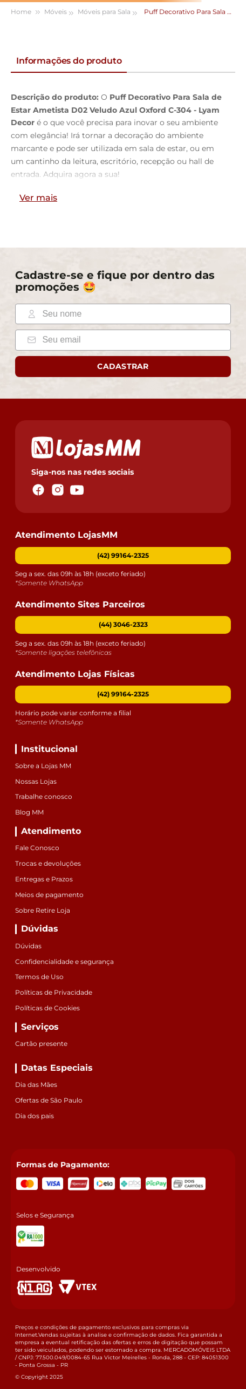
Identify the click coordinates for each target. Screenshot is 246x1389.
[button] (123, 625)
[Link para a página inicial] (26, 12)
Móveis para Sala (104, 12)
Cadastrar (123, 366)
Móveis (55, 12)
